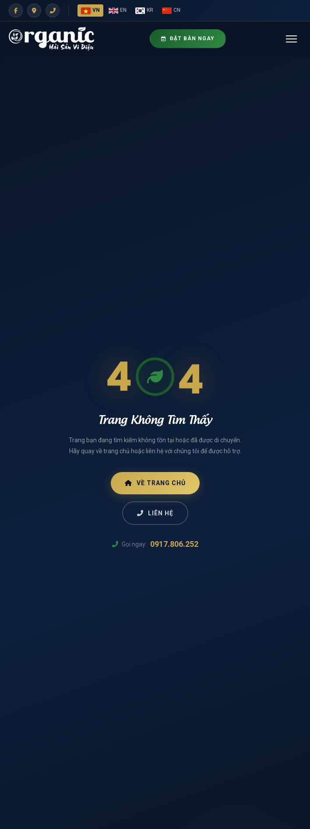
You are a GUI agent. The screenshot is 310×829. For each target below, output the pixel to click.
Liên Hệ (155, 513)
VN (90, 10)
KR (144, 10)
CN (171, 10)
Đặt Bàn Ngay (188, 38)
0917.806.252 (174, 544)
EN (118, 10)
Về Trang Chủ (155, 482)
